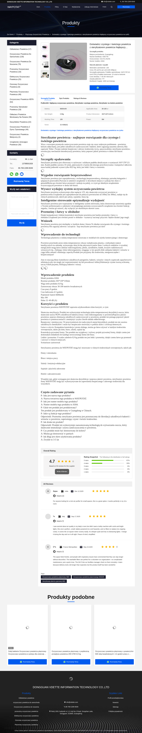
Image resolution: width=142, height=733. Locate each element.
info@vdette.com (108, 1)
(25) (20, 78)
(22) (20, 122)
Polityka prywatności (116, 711)
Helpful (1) (60, 521)
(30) (21, 115)
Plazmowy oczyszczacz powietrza (37, 34)
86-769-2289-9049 (127, 1)
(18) (19, 108)
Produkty (47, 7)
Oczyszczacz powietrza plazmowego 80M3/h (88, 577)
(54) (22, 100)
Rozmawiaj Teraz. (22, 181)
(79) (20, 63)
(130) (20, 55)
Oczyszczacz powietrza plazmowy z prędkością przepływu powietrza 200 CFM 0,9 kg (70, 652)
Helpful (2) (60, 496)
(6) (19, 85)
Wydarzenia (76, 7)
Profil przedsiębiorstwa (115, 698)
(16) (19, 70)
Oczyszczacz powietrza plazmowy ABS (55, 577)
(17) (20, 49)
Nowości (116, 702)
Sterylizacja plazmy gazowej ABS (53, 581)
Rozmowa (126, 7)
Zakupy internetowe (91, 7)
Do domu (10, 34)
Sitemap (115, 707)
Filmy (57, 7)
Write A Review (62, 471)
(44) (20, 128)
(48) (19, 93)
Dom (38, 7)
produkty (19, 34)
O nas (65, 7)
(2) (19, 135)
